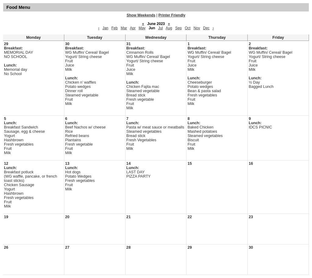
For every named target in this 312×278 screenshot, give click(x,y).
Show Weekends (141, 15)
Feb (115, 28)
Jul (160, 28)
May (142, 28)
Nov (196, 28)
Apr (133, 28)
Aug (169, 28)
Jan (105, 28)
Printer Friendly (172, 15)
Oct (187, 28)
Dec (206, 28)
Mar (124, 28)
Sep (178, 28)
